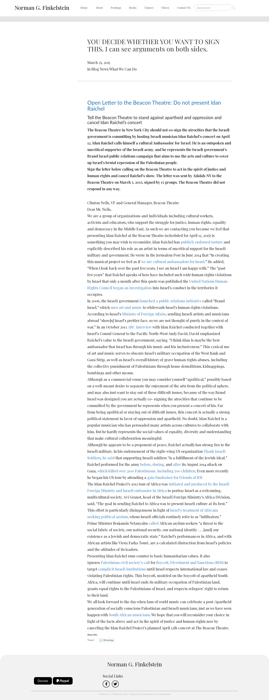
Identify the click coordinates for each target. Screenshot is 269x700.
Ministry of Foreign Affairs (144, 313)
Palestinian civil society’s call (125, 562)
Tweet (90, 640)
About (99, 7)
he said (108, 457)
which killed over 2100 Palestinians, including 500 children (146, 470)
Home (84, 7)
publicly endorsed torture (202, 241)
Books (132, 7)
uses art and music (126, 307)
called (154, 523)
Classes (149, 7)
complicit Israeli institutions (122, 568)
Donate (43, 681)
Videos (165, 7)
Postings (116, 7)
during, (158, 464)
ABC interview (139, 326)
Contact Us (184, 7)
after (177, 464)
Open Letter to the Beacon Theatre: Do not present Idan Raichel (154, 105)
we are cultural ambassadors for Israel (172, 261)
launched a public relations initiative (170, 300)
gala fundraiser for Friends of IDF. (175, 477)
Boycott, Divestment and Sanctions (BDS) (189, 562)
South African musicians (129, 614)
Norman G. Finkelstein (42, 7)
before (145, 464)
